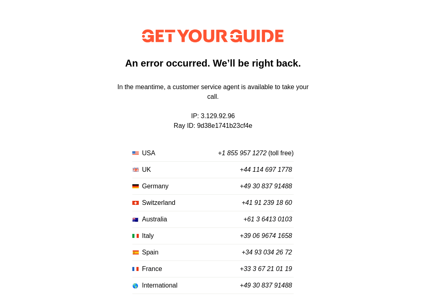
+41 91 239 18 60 (267, 202)
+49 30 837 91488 (266, 186)
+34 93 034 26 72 (267, 252)
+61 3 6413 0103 (267, 219)
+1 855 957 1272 (242, 153)
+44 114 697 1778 (266, 169)
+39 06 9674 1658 (266, 235)
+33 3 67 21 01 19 (266, 268)
